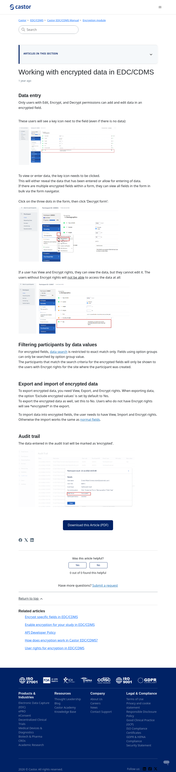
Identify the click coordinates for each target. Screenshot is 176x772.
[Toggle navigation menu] (160, 7)
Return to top (31, 598)
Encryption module (94, 20)
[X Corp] (26, 540)
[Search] (48, 30)
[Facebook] (20, 540)
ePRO (22, 711)
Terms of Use (135, 699)
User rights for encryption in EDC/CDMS (55, 648)
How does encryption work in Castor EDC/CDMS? (61, 640)
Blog (58, 703)
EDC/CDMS (36, 20)
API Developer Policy (40, 632)
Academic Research (31, 745)
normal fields (90, 419)
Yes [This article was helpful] (78, 565)
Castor (23, 20)
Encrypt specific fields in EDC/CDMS (51, 617)
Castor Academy (65, 707)
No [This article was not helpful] (98, 565)
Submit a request (105, 585)
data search (58, 351)
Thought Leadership (68, 699)
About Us (96, 699)
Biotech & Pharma (30, 736)
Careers (95, 703)
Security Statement (138, 745)
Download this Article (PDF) (88, 525)
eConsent (25, 715)
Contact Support (101, 712)
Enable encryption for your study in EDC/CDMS (60, 624)
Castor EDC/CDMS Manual (63, 20)
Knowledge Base (65, 712)
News (94, 707)
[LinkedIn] (32, 540)
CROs (22, 741)
